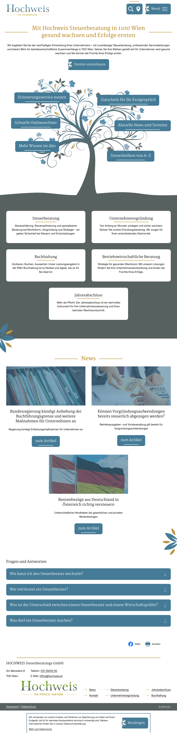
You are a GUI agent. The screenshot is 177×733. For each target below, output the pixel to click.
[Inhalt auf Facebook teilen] (134, 651)
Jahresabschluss (161, 697)
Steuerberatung (119, 697)
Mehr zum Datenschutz (40, 729)
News (92, 697)
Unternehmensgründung (124, 703)
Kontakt (93, 703)
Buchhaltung (158, 703)
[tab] (88, 576)
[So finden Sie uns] (138, 9)
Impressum (12, 714)
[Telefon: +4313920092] (49, 678)
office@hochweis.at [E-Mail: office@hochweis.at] (51, 683)
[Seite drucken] (152, 651)
